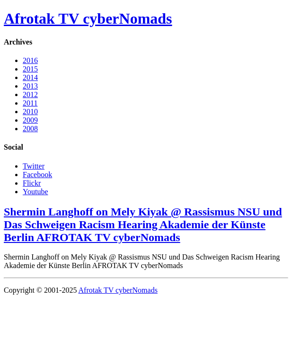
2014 (30, 77)
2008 (30, 129)
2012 (30, 94)
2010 (30, 112)
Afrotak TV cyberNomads (88, 18)
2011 (30, 103)
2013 (30, 86)
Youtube (35, 192)
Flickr (32, 183)
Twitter (33, 166)
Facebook (37, 174)
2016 (30, 60)
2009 (30, 120)
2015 (30, 69)
